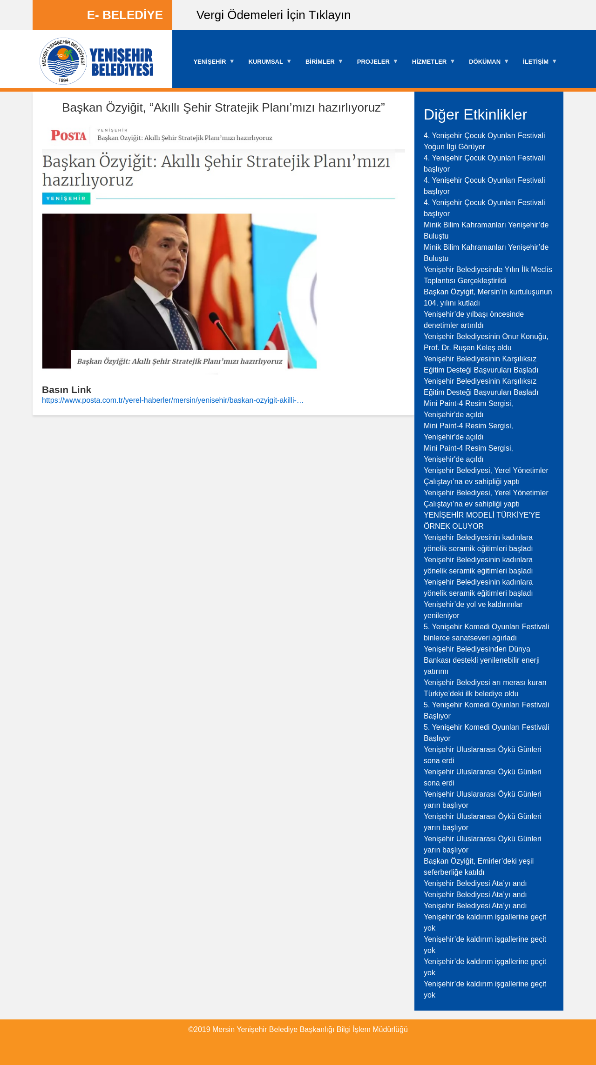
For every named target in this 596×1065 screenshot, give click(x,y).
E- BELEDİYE (125, 15)
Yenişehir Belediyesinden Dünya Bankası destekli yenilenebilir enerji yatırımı (482, 660)
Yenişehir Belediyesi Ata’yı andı (475, 883)
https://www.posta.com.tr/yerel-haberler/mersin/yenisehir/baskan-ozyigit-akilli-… (173, 400)
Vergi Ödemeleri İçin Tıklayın (273, 15)
